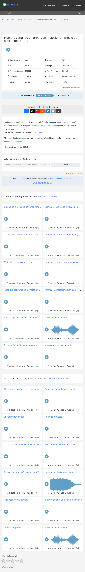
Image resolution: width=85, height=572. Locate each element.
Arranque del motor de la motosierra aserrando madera (31, 290)
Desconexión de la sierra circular (61, 420)
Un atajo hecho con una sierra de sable (64, 503)
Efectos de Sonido (38, 126)
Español (9, 13)
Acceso (81, 13)
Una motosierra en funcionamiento (62, 262)
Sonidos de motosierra (13, 142)
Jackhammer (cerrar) (14, 448)
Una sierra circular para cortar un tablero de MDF (28, 420)
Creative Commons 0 (55, 179)
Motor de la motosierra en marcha (20, 262)
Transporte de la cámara (16, 531)
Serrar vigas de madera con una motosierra (25, 317)
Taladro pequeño (12, 558)
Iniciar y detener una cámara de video (63, 531)
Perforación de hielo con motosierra (21, 345)
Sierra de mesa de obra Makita (60, 475)
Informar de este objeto (74, 173)
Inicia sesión (44, 95)
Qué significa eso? (42, 183)
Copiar (64, 164)
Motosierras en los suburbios (59, 345)
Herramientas (52, 126)
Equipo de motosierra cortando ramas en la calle (28, 207)
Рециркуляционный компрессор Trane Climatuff (28, 503)
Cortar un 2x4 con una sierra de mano (22, 475)
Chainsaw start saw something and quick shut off (28, 234)
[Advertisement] (42, 384)
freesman (78, 87)
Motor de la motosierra (56, 317)
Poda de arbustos (53, 448)
